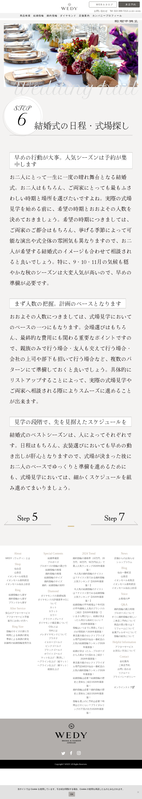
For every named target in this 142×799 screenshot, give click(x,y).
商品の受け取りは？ (124, 644)
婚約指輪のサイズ (53, 600)
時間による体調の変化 (17, 654)
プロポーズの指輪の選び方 (53, 585)
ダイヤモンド (68, 15)
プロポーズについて (124, 632)
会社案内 (124, 680)
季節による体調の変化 (17, 658)
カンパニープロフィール (107, 15)
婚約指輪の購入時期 (124, 628)
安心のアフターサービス (17, 632)
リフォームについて (124, 647)
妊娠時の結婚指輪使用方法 (17, 662)
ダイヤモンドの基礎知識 (53, 615)
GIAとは (53, 650)
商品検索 (25, 15)
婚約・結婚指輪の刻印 (53, 604)
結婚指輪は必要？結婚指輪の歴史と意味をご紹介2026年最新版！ (88, 701)
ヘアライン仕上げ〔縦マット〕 (53, 680)
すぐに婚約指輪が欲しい (124, 636)
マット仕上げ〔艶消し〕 (53, 677)
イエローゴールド (53, 661)
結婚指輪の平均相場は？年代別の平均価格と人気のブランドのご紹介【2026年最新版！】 (88, 627)
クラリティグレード (53, 638)
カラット (53, 630)
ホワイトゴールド (53, 673)
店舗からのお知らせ (124, 577)
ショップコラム (124, 581)
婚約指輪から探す (18, 617)
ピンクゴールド (53, 665)
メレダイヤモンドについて (53, 653)
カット (53, 626)
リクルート (124, 692)
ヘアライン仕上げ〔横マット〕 (53, 684)
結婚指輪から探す (18, 614)
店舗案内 (84, 15)
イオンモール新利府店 (17, 599)
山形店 (17, 592)
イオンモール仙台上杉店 (17, 603)
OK (71, 794)
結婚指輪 (38, 15)
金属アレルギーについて (124, 651)
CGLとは (53, 646)
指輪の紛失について (124, 655)
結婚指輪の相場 (53, 589)
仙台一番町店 (124, 592)
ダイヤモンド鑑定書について (53, 642)
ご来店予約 (124, 684)
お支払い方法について (124, 670)
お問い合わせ (124, 688)
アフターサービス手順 (17, 636)
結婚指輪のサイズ (53, 596)
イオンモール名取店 (18, 595)
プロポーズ (53, 581)
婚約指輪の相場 (53, 593)
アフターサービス (124, 666)
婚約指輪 (52, 15)
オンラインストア (124, 706)
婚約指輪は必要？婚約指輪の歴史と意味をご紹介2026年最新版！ (88, 713)
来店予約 (130, 4)
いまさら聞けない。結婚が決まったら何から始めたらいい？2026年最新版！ (88, 639)
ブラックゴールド (53, 669)
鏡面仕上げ (53, 688)
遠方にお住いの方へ (18, 640)
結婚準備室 (53, 577)
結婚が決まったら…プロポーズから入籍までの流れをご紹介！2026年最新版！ (88, 674)
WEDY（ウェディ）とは (17, 577)
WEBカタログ (104, 4)
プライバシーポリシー (124, 696)
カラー (53, 634)
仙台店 (17, 588)
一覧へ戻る (71, 540)
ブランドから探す (18, 621)
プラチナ (53, 657)
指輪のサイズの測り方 (17, 650)
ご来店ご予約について (124, 640)
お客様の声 (124, 617)
